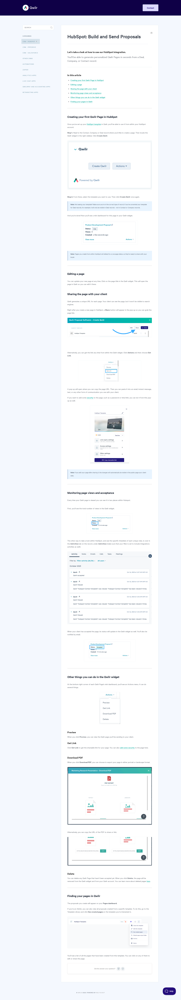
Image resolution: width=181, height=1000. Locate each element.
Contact (150, 7)
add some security (127, 747)
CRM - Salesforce (30, 53)
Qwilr (80, 992)
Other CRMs (28, 58)
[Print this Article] (151, 33)
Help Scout (100, 992)
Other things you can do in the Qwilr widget (88, 97)
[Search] (38, 27)
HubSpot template (94, 124)
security (90, 397)
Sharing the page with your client (84, 88)
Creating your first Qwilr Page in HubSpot (87, 80)
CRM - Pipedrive (29, 47)
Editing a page (76, 84)
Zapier (25, 70)
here (148, 881)
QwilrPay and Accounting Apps (36, 87)
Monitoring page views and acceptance (86, 93)
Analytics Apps (29, 75)
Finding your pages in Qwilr (82, 101)
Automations (28, 64)
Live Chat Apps (29, 81)
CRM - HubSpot (30, 41)
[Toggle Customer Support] (169, 991)
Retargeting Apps (30, 92)
